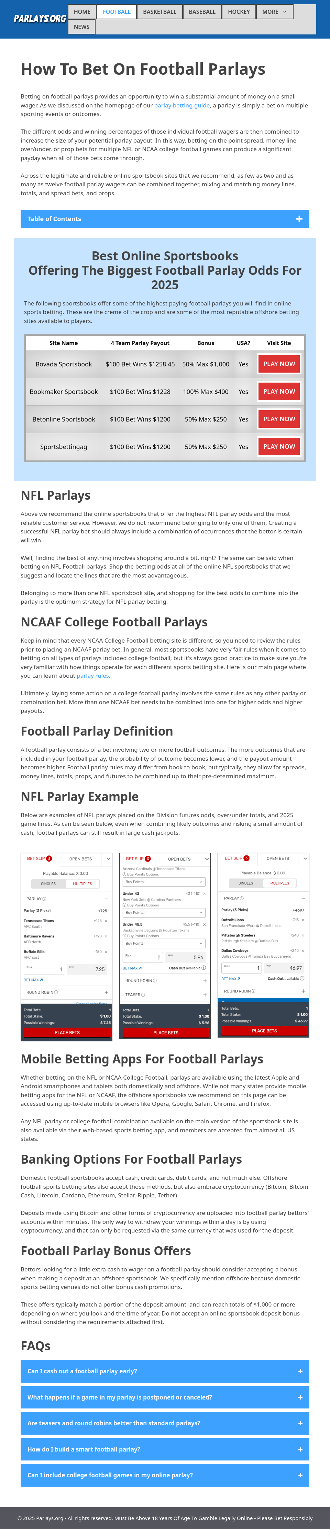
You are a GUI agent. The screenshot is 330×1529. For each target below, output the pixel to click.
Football (117, 11)
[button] (165, 1371)
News (82, 27)
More (277, 12)
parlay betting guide (182, 105)
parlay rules (93, 675)
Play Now (279, 364)
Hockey (239, 11)
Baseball (202, 11)
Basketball (159, 11)
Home (82, 11)
